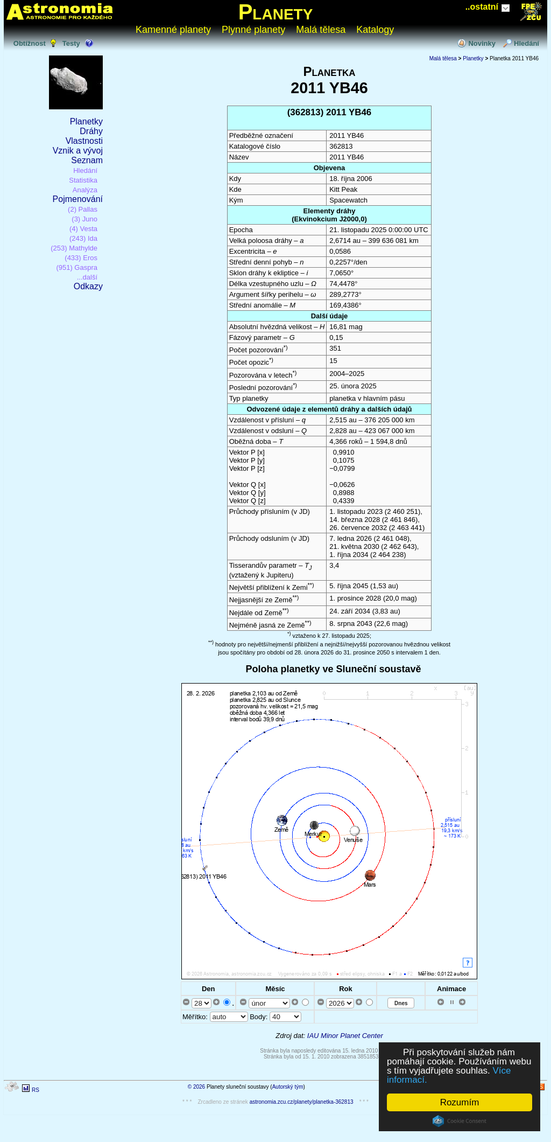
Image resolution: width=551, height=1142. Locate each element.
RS (35, 1090)
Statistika (83, 180)
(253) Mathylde (74, 248)
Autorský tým (287, 1087)
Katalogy (375, 29)
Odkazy (88, 286)
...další (87, 277)
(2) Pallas (82, 209)
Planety (275, 12)
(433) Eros (81, 258)
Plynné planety (253, 29)
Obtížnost (29, 43)
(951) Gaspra (76, 267)
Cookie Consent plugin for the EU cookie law (459, 1121)
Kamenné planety (173, 29)
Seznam (87, 160)
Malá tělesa (320, 29)
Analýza (85, 190)
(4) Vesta (83, 229)
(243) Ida (83, 238)
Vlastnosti (84, 140)
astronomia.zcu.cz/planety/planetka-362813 (302, 1102)
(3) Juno (84, 219)
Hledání (526, 43)
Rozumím (459, 1102)
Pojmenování (78, 199)
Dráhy (91, 131)
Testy (71, 43)
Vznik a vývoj (78, 150)
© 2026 (196, 1087)
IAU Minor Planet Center (345, 1036)
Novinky (482, 43)
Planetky (86, 121)
